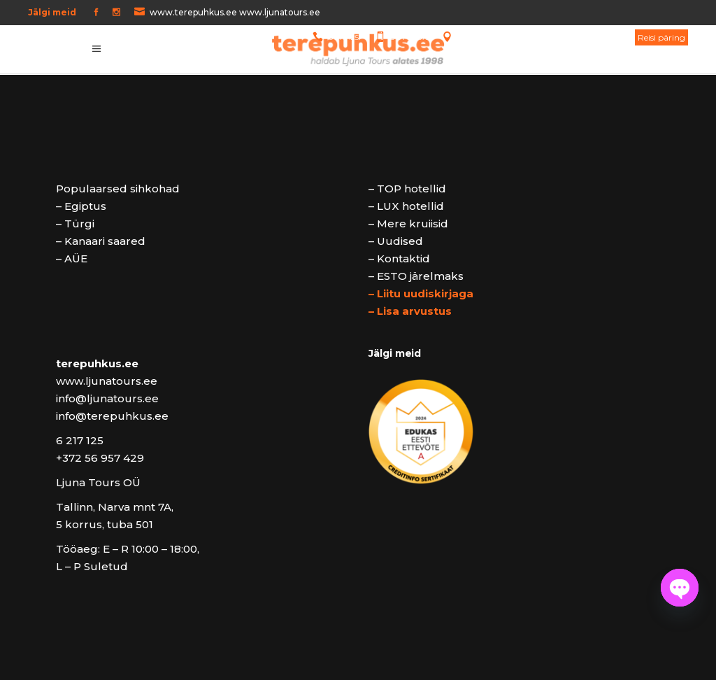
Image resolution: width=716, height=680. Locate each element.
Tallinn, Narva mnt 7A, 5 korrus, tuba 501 (539, 37)
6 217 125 (344, 37)
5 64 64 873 (410, 37)
